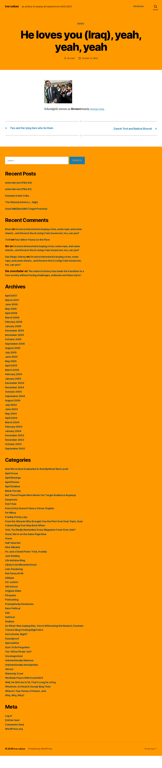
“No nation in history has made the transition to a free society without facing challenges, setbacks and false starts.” (44, 283)
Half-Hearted (13, 555)
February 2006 (14, 334)
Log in (9, 728)
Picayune (11, 607)
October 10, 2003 (89, 58)
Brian (8, 229)
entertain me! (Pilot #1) (19, 189)
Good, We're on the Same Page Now (27, 546)
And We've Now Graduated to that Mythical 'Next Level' (40, 481)
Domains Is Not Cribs (18, 196)
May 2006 (11, 320)
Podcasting (12, 611)
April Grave (12, 485)
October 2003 (14, 456)
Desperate (11, 511)
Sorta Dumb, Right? (17, 646)
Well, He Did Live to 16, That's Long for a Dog (33, 694)
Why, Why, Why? (15, 707)
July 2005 (11, 364)
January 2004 (14, 443)
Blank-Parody (13, 503)
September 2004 (16, 408)
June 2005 (12, 369)
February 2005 (14, 386)
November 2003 (15, 452)
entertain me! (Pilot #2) (19, 182)
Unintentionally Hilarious (20, 672)
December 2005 (15, 342)
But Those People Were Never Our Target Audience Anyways (44, 507)
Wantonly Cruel (15, 685)
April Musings (14, 489)
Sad (7, 624)
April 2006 (12, 325)
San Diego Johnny (16, 265)
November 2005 (15, 347)
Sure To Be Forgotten (18, 659)
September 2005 (16, 355)
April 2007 (11, 307)
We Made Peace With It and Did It (26, 690)
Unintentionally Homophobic (23, 676)
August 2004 (13, 412)
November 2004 (15, 399)
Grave (81, 24)
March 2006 (12, 329)
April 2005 (11, 377)
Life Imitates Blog (16, 572)
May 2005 (11, 373)
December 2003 (15, 447)
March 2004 (12, 434)
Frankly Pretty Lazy (17, 529)
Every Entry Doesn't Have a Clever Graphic (32, 520)
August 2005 (13, 360)
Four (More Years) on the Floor (34, 243)
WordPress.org (14, 741)
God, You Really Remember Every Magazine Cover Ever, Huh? (43, 542)
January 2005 (14, 390)
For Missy (11, 524)
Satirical (10, 629)
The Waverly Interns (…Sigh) (23, 202)
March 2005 (12, 382)
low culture (12, 6)
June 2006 (12, 316)
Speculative (12, 655)
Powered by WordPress (41, 761)
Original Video (14, 603)
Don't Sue (11, 516)
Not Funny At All (15, 585)
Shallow (10, 633)
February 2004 (14, 438)
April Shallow (13, 498)
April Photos (13, 494)
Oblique (10, 590)
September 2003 (16, 460)
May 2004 (11, 425)
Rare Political (13, 620)
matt (72, 58)
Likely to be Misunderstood (22, 576)
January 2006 (14, 338)
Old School (12, 598)
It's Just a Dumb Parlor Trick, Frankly (28, 563)
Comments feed (15, 736)
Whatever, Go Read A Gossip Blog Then (30, 698)
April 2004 (12, 430)
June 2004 (12, 421)
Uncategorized (14, 668)
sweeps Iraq (97, 109)
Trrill (8, 243)
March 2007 (12, 312)
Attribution (138, 6)
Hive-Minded (13, 559)
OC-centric (12, 594)
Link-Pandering (14, 581)
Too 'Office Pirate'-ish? (19, 663)
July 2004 (11, 417)
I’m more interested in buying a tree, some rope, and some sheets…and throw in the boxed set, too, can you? (43, 233)
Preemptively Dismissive (20, 616)
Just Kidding (13, 568)
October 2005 (14, 351)
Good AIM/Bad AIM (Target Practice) (28, 209)
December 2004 (15, 395)
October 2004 (14, 404)
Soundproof (12, 650)
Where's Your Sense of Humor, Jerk (27, 703)
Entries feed (13, 732)
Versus (9, 681)
